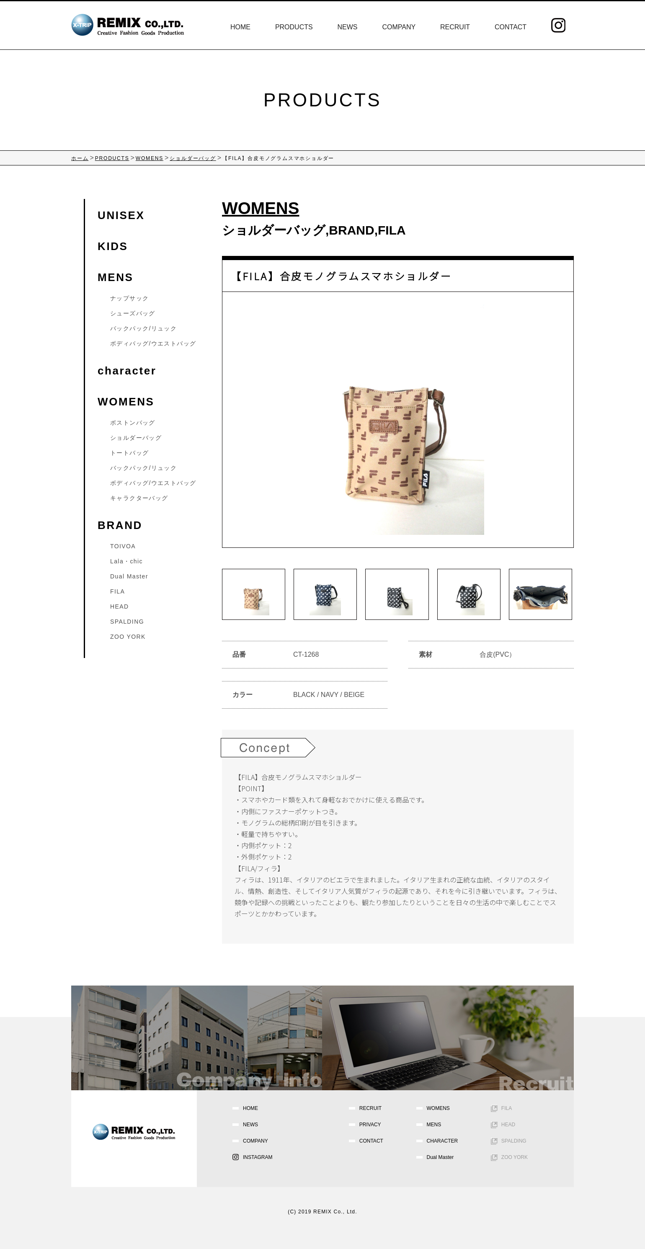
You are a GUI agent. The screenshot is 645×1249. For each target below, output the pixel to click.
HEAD (119, 606)
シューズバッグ (132, 313)
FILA (392, 230)
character (127, 370)
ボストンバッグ (132, 422)
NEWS (348, 27)
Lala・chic (126, 561)
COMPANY (398, 27)
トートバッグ (129, 452)
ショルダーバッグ (273, 230)
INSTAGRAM (257, 1157)
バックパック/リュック (143, 328)
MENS (116, 277)
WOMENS (126, 401)
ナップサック (129, 298)
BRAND (351, 230)
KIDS (113, 246)
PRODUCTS (294, 27)
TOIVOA (123, 546)
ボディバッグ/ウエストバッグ (153, 343)
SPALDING (127, 621)
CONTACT (510, 27)
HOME (240, 27)
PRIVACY (370, 1125)
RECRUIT (455, 27)
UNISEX (121, 215)
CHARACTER (442, 1141)
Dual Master (129, 576)
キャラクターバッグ (139, 498)
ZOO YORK (128, 636)
